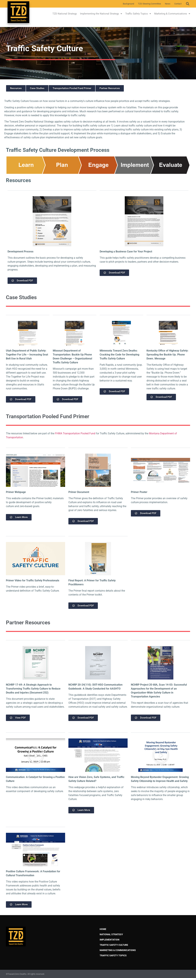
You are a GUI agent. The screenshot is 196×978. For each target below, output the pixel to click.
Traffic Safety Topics (138, 14)
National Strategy (111, 934)
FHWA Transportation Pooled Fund (75, 433)
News (167, 3)
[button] (187, 3)
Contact (178, 3)
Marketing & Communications (172, 14)
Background (128, 3)
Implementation (109, 939)
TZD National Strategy (64, 13)
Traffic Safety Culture (114, 945)
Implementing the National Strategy (101, 14)
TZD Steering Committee (149, 3)
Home (103, 929)
